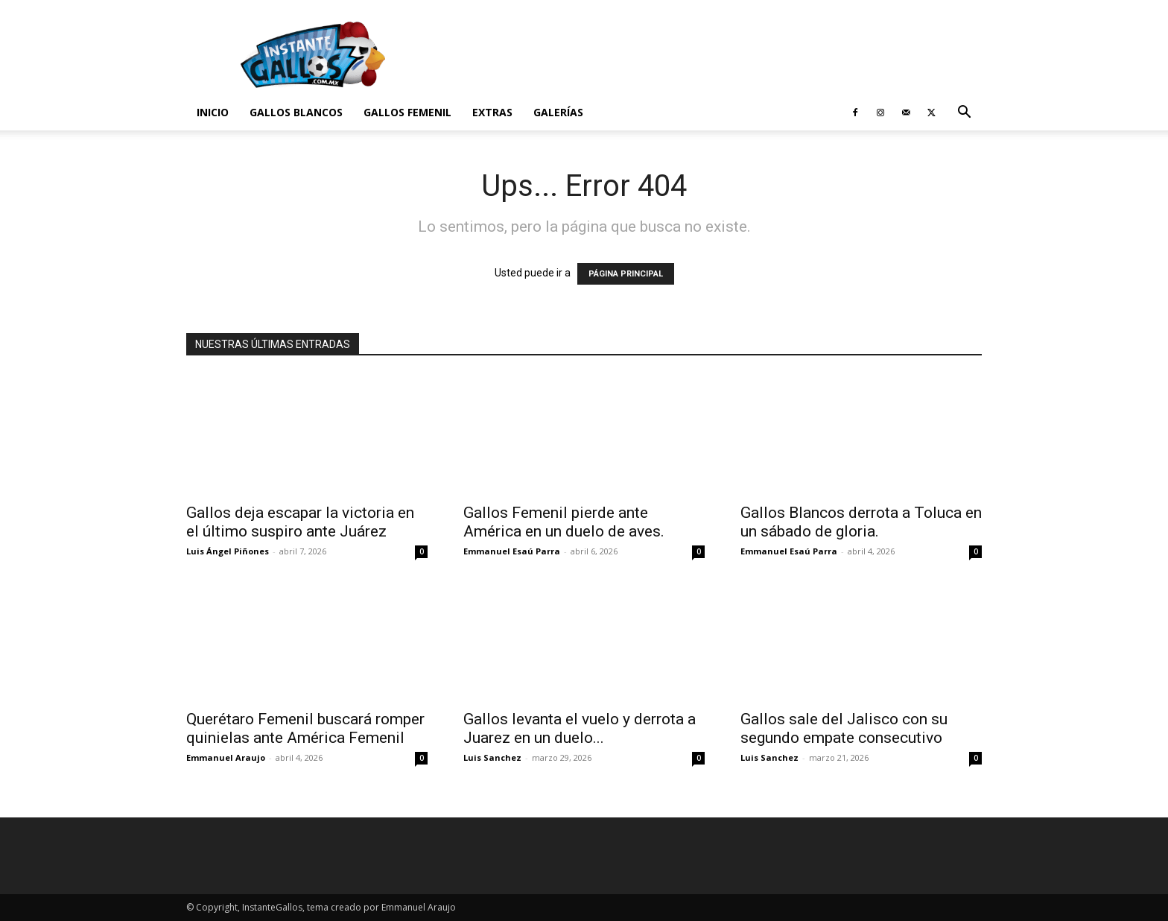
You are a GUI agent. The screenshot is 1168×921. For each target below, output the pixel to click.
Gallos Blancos (296, 112)
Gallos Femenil (407, 112)
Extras (492, 112)
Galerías (558, 112)
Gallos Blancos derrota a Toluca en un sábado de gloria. (861, 522)
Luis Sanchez (492, 757)
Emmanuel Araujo (225, 757)
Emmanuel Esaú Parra (511, 551)
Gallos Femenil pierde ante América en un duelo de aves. (563, 522)
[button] (964, 114)
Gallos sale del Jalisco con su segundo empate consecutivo (844, 728)
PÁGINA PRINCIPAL (625, 274)
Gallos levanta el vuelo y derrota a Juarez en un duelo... (579, 728)
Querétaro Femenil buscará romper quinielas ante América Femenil (305, 728)
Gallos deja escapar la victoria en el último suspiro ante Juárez (300, 522)
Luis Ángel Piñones (227, 551)
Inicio (213, 112)
